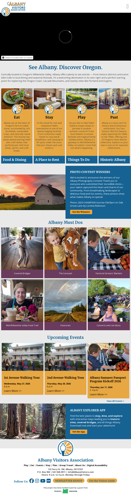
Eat (32, 465)
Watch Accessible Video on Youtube (19, 58)
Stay (48, 465)
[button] (128, 6)
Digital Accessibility (97, 465)
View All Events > (115, 401)
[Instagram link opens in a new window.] (37, 481)
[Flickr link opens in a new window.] (50, 481)
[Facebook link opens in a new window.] (31, 481)
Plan (55, 465)
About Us (80, 465)
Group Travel (66, 465)
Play (26, 465)
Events (39, 465)
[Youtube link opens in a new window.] (43, 481)
